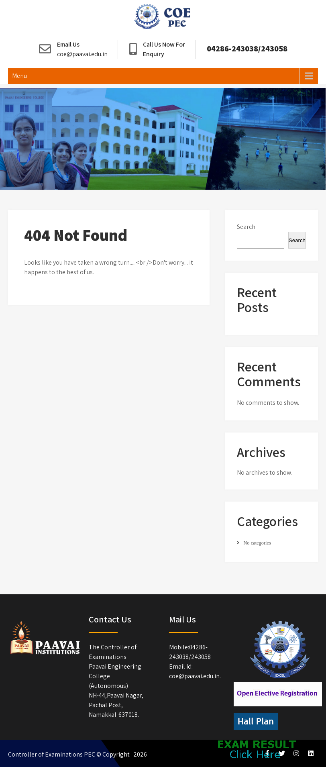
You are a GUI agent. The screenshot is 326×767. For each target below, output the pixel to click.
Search (246, 226)
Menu (19, 75)
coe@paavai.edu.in (82, 54)
